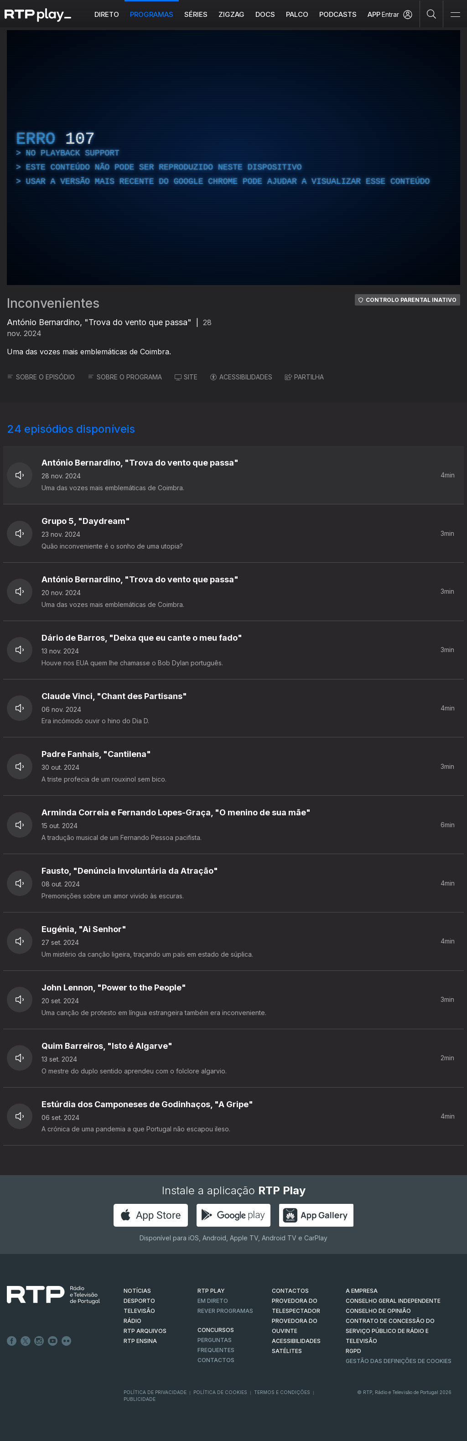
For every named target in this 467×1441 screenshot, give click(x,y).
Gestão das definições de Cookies (398, 1361)
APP (374, 14)
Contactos (215, 1360)
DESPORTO (139, 1300)
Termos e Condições (282, 1392)
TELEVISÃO (139, 1310)
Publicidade (140, 1399)
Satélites (287, 1351)
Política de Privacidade (155, 1392)
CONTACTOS (290, 1290)
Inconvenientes (53, 303)
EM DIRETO (212, 1300)
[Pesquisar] (431, 13)
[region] (233, 157)
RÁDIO (132, 1320)
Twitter (26, 1341)
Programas (151, 14)
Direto (106, 14)
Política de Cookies (220, 1392)
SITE (186, 377)
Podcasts (338, 14)
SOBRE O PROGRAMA (125, 377)
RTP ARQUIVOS (145, 1330)
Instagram (39, 1341)
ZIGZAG (231, 14)
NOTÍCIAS (137, 1290)
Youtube (53, 1341)
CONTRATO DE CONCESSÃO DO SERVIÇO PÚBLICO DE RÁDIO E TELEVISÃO (390, 1330)
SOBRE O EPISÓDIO (41, 377)
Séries (196, 14)
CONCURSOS (215, 1330)
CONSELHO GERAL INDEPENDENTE (393, 1300)
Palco (297, 14)
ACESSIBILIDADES (241, 377)
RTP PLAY (211, 1290)
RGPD (353, 1351)
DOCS (265, 14)
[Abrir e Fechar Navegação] (455, 15)
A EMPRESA (362, 1290)
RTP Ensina (140, 1340)
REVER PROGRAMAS (225, 1310)
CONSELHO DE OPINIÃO (378, 1310)
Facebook (12, 1341)
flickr (67, 1341)
